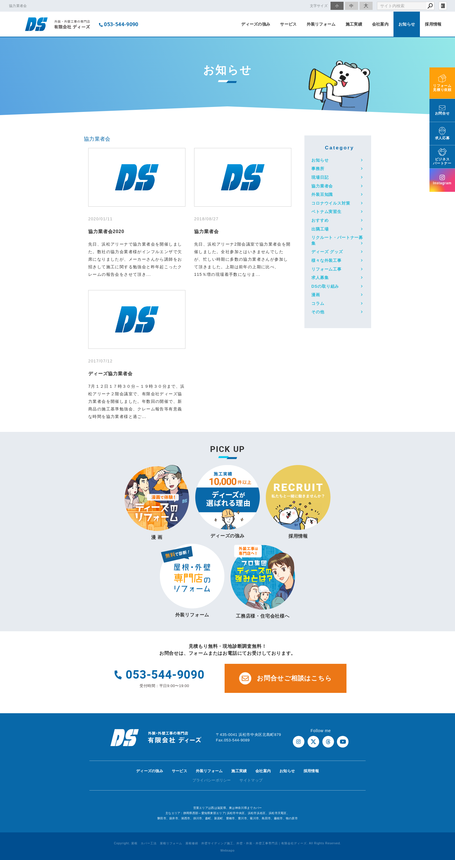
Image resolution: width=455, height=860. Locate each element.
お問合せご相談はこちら (285, 678)
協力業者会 (97, 139)
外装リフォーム (321, 24)
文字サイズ (319, 5)
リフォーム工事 (326, 269)
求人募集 (319, 277)
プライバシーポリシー (211, 780)
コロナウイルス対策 (330, 203)
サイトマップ (251, 780)
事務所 (317, 168)
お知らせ (406, 24)
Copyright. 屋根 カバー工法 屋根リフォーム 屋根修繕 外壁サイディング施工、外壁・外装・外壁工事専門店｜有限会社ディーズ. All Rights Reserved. (227, 843)
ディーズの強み (255, 24)
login (443, 6)
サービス (288, 24)
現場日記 (319, 177)
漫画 (315, 294)
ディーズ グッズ (327, 251)
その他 (317, 312)
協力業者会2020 (106, 231)
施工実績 (354, 24)
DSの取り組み (325, 286)
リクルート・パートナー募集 (337, 240)
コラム (317, 303)
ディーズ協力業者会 (110, 373)
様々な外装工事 (326, 260)
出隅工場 (319, 229)
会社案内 (380, 24)
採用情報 (433, 24)
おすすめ (319, 220)
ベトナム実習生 (326, 211)
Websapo (227, 850)
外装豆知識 (322, 194)
